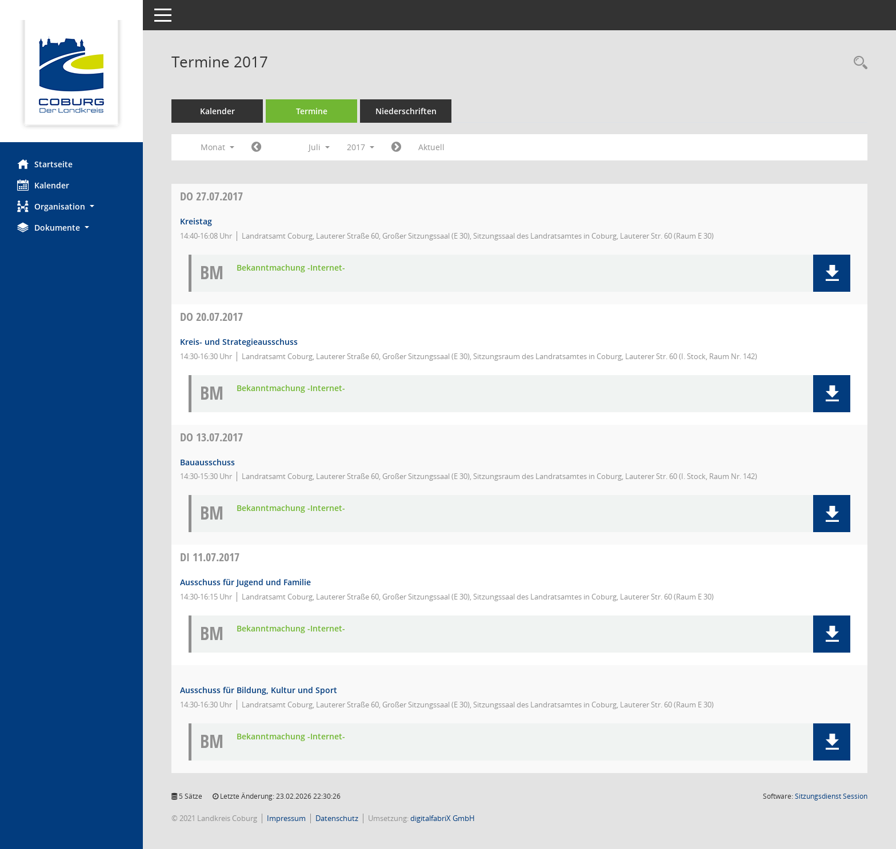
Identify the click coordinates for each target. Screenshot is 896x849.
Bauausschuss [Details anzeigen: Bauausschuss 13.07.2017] (207, 462)
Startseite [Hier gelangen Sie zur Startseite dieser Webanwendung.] (45, 164)
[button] (71, 206)
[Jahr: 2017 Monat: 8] (396, 147)
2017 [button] (360, 147)
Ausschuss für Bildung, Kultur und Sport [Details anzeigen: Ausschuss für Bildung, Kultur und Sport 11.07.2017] (258, 690)
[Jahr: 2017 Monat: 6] (256, 147)
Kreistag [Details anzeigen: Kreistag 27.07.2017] (196, 221)
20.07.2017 (211, 316)
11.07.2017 (209, 557)
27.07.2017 (211, 196)
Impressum (286, 818)
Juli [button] (319, 147)
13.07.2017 (211, 437)
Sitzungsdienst (831, 796)
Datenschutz (336, 818)
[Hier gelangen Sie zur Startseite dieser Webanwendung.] (71, 75)
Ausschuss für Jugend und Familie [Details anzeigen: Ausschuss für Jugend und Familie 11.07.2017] (245, 582)
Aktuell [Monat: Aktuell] (431, 147)
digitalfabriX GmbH (442, 818)
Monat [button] (217, 147)
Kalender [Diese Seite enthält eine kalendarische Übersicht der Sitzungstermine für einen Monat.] (43, 185)
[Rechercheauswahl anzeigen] (857, 63)
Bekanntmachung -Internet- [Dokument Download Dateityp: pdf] (291, 268)
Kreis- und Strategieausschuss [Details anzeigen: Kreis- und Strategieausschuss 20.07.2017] (239, 341)
